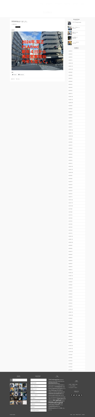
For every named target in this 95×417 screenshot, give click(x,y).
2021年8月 (70, 212)
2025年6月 (70, 81)
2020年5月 (70, 257)
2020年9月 (70, 245)
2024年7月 (70, 111)
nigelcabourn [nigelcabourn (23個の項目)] (61, 399)
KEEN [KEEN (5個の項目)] (59, 395)
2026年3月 (70, 57)
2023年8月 (70, 142)
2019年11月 (70, 275)
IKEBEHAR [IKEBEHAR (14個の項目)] (58, 393)
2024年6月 (70, 114)
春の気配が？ (33, 398)
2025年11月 (70, 66)
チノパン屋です (75, 42)
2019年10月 (70, 278)
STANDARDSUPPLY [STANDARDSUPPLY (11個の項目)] (53, 406)
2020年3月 (70, 263)
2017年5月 (70, 366)
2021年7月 (70, 215)
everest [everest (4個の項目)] (64, 388)
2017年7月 (70, 360)
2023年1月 (70, 163)
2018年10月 (70, 315)
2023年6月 (70, 148)
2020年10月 (70, 242)
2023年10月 (70, 136)
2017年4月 (70, 369)
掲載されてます (75, 32)
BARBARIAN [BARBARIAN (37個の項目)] (52, 383)
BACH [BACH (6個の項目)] (60, 381)
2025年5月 (70, 84)
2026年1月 (70, 60)
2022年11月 (70, 169)
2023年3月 (70, 157)
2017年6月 (70, 363)
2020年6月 (70, 254)
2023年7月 (70, 145)
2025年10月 (70, 69)
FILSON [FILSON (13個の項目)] (59, 390)
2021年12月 (70, 199)
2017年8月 (70, 357)
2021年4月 (70, 224)
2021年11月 (70, 202)
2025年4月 (70, 87)
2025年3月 (70, 90)
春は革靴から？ (75, 37)
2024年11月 (70, 99)
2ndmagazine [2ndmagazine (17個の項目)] (55, 379)
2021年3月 (70, 227)
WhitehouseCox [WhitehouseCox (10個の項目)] (52, 408)
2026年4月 (70, 54)
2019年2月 (70, 303)
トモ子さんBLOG (72, 385)
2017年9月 (70, 354)
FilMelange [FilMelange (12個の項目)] (54, 390)
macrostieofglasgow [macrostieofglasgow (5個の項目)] (52, 397)
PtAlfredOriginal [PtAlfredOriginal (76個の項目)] (55, 402)
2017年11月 (70, 348)
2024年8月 (70, 108)
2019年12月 (70, 272)
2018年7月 (70, 324)
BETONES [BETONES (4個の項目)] (56, 385)
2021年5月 (70, 221)
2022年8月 (70, 178)
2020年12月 (70, 236)
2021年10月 (70, 205)
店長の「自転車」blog (73, 384)
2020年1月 (70, 269)
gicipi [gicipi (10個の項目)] (59, 392)
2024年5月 (70, 117)
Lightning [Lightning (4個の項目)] (62, 395)
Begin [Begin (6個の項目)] (59, 383)
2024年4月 (70, 120)
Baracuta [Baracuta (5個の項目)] (62, 381)
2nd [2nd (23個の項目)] (49, 379)
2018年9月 (70, 318)
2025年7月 (70, 78)
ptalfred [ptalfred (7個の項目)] (63, 401)
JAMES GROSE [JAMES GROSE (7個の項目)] (55, 395)
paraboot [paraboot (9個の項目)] (50, 401)
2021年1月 (70, 233)
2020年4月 (70, 260)
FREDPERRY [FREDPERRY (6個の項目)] (55, 392)
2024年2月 (70, 123)
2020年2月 (70, 266)
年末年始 (32, 407)
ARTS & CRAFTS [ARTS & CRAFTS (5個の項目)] (55, 381)
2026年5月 (70, 51)
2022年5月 (70, 184)
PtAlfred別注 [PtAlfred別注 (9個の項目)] (51, 404)
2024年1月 (70, 126)
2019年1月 (70, 306)
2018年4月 (70, 333)
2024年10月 (70, 102)
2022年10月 (70, 172)
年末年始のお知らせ (35, 410)
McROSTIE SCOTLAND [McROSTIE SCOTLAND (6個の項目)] (60, 397)
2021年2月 (70, 230)
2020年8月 (70, 248)
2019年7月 (70, 287)
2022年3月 (70, 190)
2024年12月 (70, 96)
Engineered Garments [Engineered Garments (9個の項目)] (57, 388)
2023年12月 (70, 130)
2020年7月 (70, 251)
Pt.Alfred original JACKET (35, 401)
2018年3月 (70, 336)
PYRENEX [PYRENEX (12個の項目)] (57, 404)
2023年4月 (70, 154)
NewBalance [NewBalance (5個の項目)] (54, 398)
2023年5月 (70, 151)
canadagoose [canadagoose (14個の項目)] (58, 386)
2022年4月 (70, 187)
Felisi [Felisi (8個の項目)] (49, 390)
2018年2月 (70, 339)
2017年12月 (70, 345)
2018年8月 (70, 321)
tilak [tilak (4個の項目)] (59, 406)
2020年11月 (70, 239)
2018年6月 (70, 327)
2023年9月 (70, 139)
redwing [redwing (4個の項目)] (61, 404)
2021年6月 (70, 218)
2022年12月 (70, 166)
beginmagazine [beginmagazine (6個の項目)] (51, 385)
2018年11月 (70, 312)
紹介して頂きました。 (76, 27)
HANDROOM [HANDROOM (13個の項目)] (51, 393)
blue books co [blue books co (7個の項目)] (51, 386)
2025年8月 (70, 75)
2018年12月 (70, 309)
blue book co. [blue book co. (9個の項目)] (61, 385)
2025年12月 (70, 63)
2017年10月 (70, 351)
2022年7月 (70, 181)
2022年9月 (70, 175)
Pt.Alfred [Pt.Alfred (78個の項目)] (57, 400)
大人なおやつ (71, 387)
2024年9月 (70, 105)
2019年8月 (70, 284)
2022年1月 (70, 196)
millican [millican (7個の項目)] (50, 399)
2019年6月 (70, 290)
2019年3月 (70, 300)
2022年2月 (70, 193)
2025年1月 (70, 93)
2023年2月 (70, 160)
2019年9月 (70, 281)
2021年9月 (70, 208)
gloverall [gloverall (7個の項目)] (63, 392)
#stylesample (78, 22)
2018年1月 (70, 342)
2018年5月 (70, 330)
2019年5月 (70, 294)
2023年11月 (70, 133)
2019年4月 (70, 297)
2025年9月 (70, 72)
